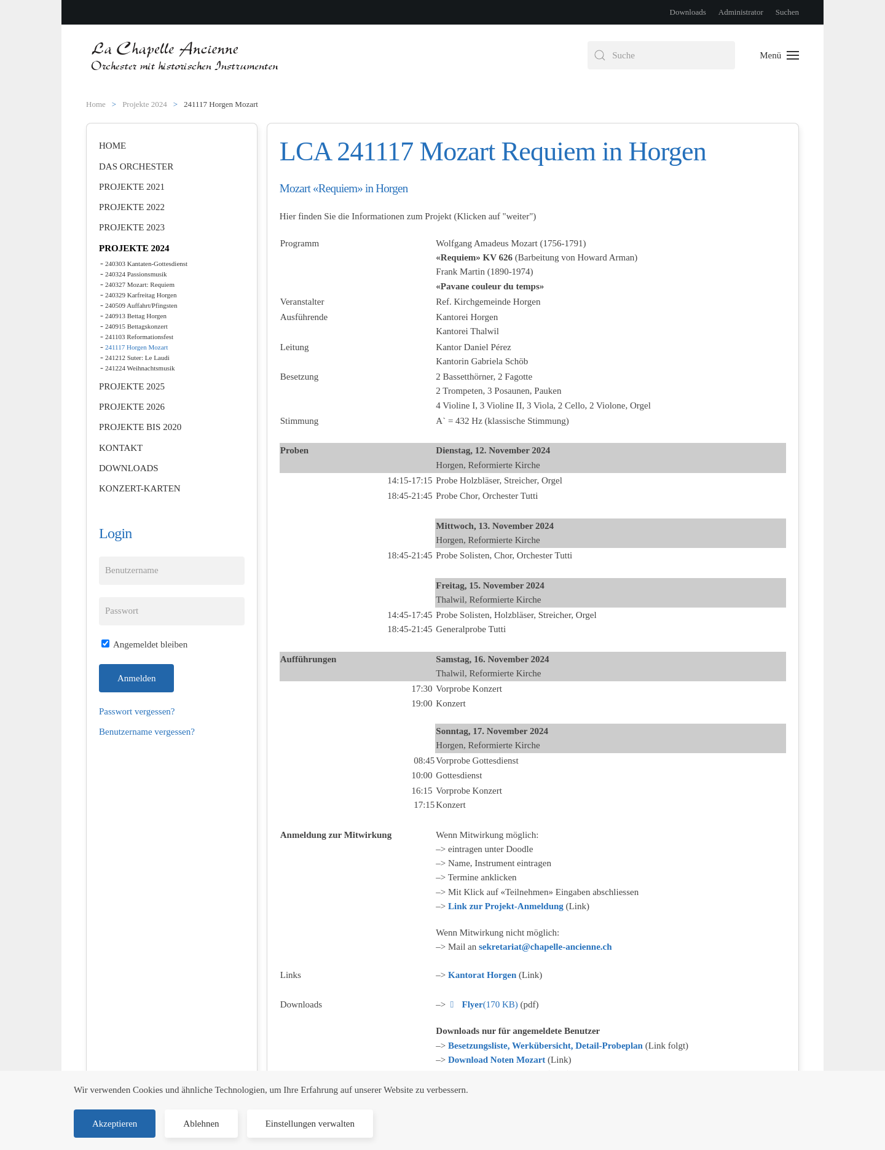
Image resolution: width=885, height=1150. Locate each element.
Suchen (787, 12)
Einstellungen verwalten (310, 1123)
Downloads (688, 12)
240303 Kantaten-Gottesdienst (146, 263)
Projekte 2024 (134, 248)
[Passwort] (172, 611)
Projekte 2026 (132, 407)
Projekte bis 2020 (140, 427)
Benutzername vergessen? (147, 732)
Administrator (740, 12)
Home (112, 146)
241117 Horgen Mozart (136, 347)
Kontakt (121, 448)
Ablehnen (201, 1123)
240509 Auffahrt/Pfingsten (141, 305)
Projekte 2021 (132, 187)
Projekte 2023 (132, 227)
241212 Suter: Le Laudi (137, 357)
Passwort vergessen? (137, 711)
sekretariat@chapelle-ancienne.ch (545, 947)
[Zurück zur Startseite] (186, 55)
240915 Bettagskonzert (136, 326)
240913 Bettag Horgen (136, 315)
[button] (779, 55)
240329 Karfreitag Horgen (140, 295)
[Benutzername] (172, 571)
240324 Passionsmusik (136, 274)
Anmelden (136, 678)
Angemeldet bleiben (144, 644)
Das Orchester (136, 166)
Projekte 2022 (132, 207)
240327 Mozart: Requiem (140, 284)
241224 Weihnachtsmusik (140, 368)
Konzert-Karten (140, 488)
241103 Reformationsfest (139, 336)
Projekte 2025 (132, 386)
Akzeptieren (114, 1123)
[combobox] (661, 55)
